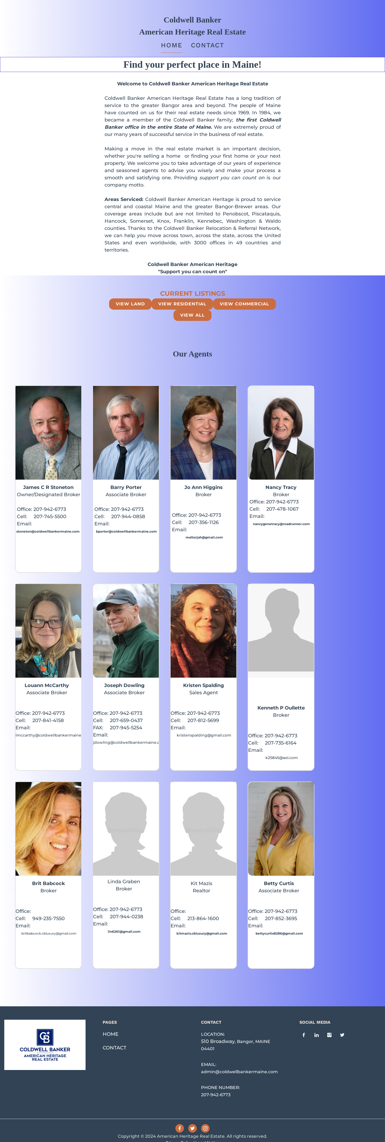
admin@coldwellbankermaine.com (239, 1071)
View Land (130, 303)
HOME (110, 1034)
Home (171, 45)
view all (192, 315)
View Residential (182, 303)
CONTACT (114, 1048)
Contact (207, 45)
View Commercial (244, 303)
